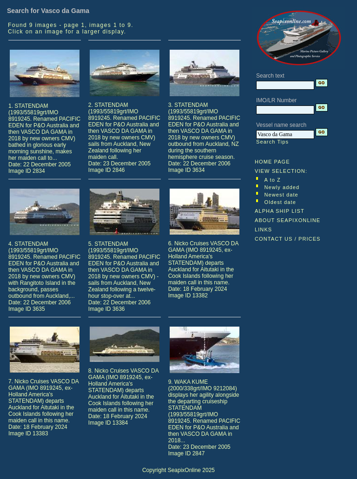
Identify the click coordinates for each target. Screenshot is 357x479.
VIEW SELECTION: (281, 171)
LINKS (263, 229)
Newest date (281, 194)
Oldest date (280, 202)
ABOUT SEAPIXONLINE (287, 220)
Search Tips (272, 141)
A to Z (272, 180)
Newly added (282, 187)
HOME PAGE (272, 161)
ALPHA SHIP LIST (279, 211)
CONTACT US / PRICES (288, 239)
